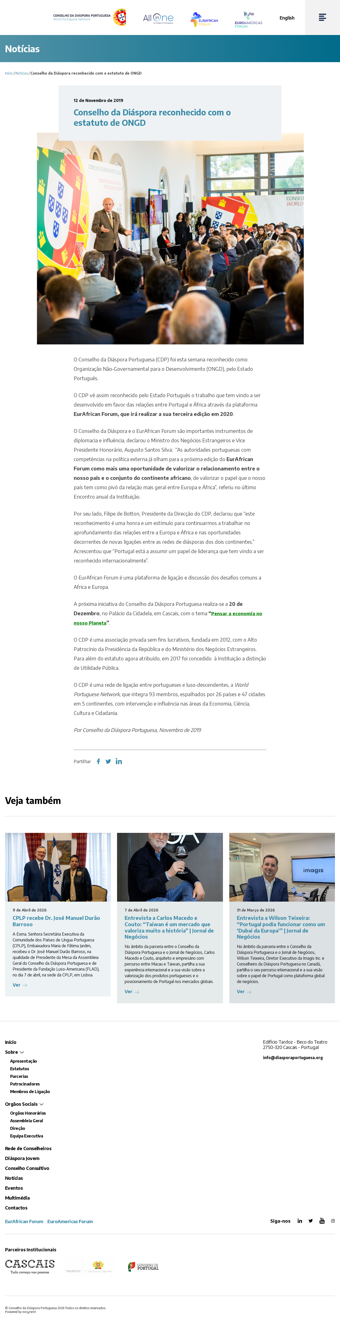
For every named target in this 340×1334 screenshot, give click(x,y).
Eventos (14, 1188)
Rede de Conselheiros (28, 1148)
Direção (17, 1128)
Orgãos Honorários (28, 1113)
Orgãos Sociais (21, 1104)
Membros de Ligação (30, 1091)
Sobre (11, 1052)
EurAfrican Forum (24, 1221)
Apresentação (23, 1061)
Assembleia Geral (26, 1120)
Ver (17, 985)
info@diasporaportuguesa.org (294, 1057)
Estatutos (19, 1068)
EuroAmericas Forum (70, 1221)
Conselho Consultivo (27, 1168)
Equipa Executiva (26, 1135)
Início (9, 73)
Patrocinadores (25, 1083)
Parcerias (19, 1076)
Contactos (16, 1207)
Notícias (21, 73)
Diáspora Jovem (22, 1158)
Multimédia (17, 1198)
